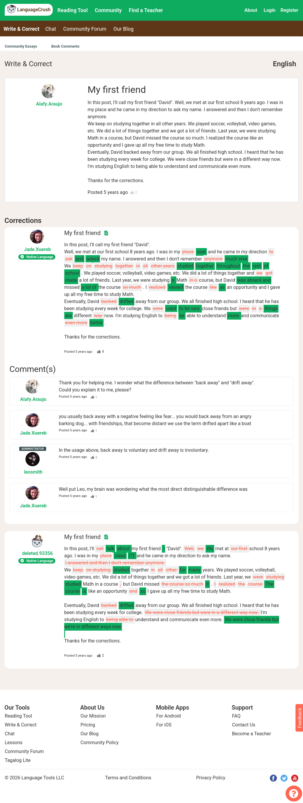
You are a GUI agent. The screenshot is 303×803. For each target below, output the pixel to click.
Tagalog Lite (17, 760)
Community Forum (24, 751)
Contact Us (243, 725)
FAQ (236, 716)
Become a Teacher (251, 733)
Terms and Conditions (128, 778)
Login (269, 10)
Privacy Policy (210, 778)
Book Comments (65, 46)
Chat (50, 29)
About (250, 10)
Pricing (87, 725)
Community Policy (99, 742)
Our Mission (93, 716)
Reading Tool (72, 10)
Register (289, 10)
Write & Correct (21, 29)
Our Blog (89, 733)
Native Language (36, 257)
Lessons (13, 742)
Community (108, 10)
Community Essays (21, 46)
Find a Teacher (146, 10)
